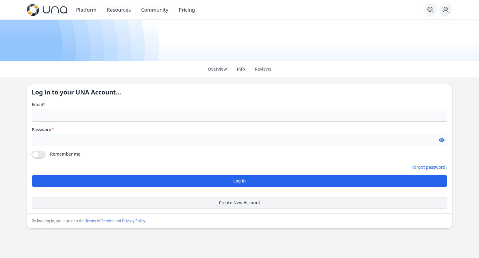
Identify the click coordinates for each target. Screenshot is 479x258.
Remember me (65, 154)
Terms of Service (100, 220)
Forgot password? (429, 167)
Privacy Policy (133, 220)
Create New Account (239, 202)
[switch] (38, 154)
